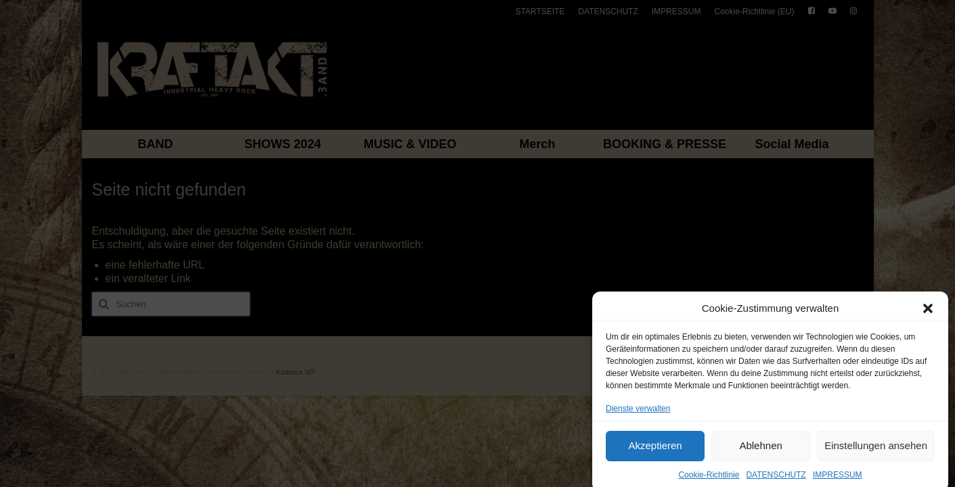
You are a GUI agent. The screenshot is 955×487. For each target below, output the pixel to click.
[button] (928, 313)
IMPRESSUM (837, 479)
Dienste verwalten (638, 413)
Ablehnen (760, 451)
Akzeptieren (655, 451)
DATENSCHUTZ (775, 479)
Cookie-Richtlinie (708, 479)
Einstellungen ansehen (875, 451)
